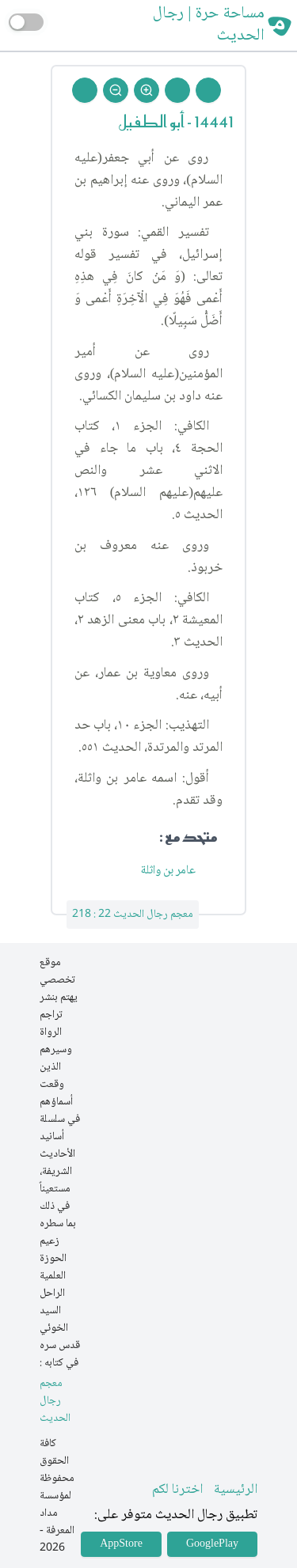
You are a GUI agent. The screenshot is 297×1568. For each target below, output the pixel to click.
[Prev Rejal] (208, 90)
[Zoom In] (146, 90)
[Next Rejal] (177, 90)
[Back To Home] (84, 90)
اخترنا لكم (177, 1490)
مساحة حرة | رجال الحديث (208, 25)
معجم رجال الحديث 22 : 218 (132, 914)
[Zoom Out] (115, 90)
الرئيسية (235, 1490)
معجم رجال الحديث (55, 1401)
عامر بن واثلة (169, 870)
